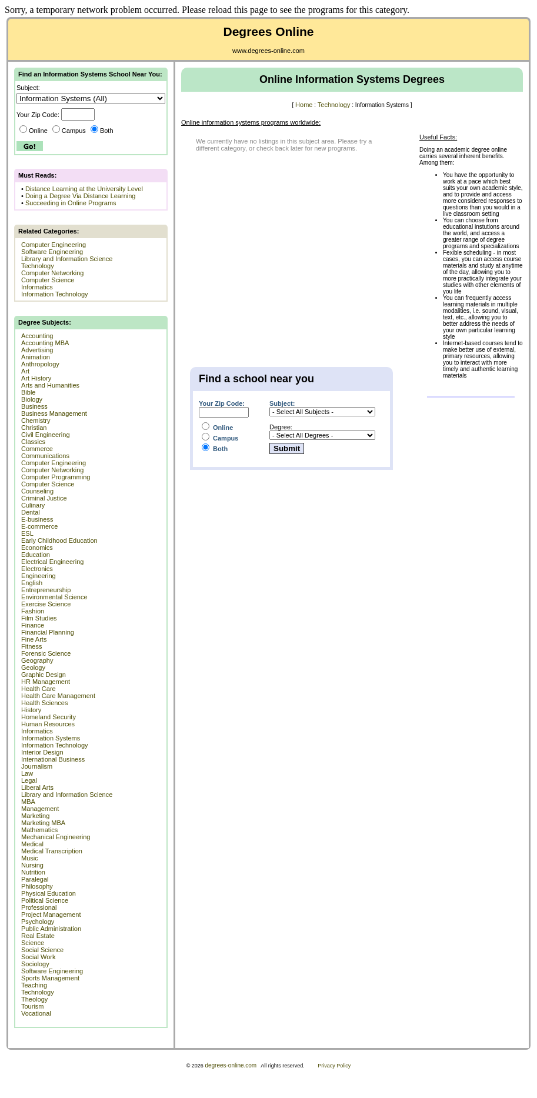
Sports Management (50, 978)
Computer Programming (55, 476)
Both (102, 130)
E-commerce (39, 526)
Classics (33, 441)
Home (303, 104)
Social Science (42, 949)
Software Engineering (52, 251)
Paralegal (34, 879)
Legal (29, 780)
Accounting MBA (45, 342)
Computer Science (48, 279)
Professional (39, 907)
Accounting (37, 335)
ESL (27, 533)
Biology (31, 399)
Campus (69, 130)
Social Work (38, 956)
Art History (36, 378)
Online (33, 130)
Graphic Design (43, 674)
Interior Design (42, 752)
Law (27, 773)
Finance (32, 625)
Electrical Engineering (52, 561)
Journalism (36, 766)
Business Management (54, 413)
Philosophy (37, 886)
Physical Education (48, 893)
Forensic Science (46, 653)
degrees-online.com (230, 1065)
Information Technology (54, 294)
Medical (32, 843)
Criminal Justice (44, 498)
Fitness (31, 646)
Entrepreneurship (46, 589)
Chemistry (36, 420)
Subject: (282, 403)
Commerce (37, 448)
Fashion (32, 611)
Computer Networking (52, 272)
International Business (53, 759)
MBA (28, 801)
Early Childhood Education (59, 540)
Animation (35, 357)
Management (40, 808)
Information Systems (50, 738)
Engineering (38, 575)
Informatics (37, 287)
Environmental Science (54, 596)
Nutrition (33, 872)
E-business (37, 519)
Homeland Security (48, 716)
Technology (37, 265)
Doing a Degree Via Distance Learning (80, 195)
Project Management (51, 914)
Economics (37, 547)
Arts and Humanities (50, 385)
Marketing (35, 815)
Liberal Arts (37, 787)
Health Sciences (44, 702)
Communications (45, 455)
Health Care (38, 688)
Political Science (44, 900)
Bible (28, 392)
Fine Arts (33, 639)
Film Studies (39, 618)
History (31, 709)
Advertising (37, 349)
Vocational (36, 1013)
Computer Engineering (53, 244)
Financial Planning (47, 632)
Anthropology (40, 364)
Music (29, 858)
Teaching (34, 985)
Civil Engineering (45, 434)
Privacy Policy (334, 1066)
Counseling (37, 491)
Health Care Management (58, 695)
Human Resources (48, 723)
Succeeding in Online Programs (70, 202)
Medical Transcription (51, 851)
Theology (34, 999)
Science (32, 942)
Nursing (32, 865)
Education (35, 554)
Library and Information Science (66, 258)
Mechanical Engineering (55, 836)
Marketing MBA (43, 822)
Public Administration (51, 928)
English (31, 582)
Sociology (35, 963)
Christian (33, 427)
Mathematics (39, 829)
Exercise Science (46, 604)
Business (34, 406)
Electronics (37, 568)
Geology (33, 667)
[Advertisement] (278, 248)
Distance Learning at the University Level (84, 188)
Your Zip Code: (222, 403)
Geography (37, 660)
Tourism (32, 1006)
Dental (30, 512)
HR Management (45, 681)
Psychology (37, 921)
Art (25, 371)
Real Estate (38, 935)
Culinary (33, 505)
